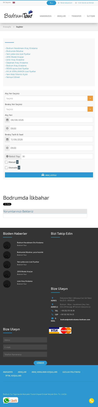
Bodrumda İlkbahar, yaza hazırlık (30, 252)
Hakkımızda (45, 16)
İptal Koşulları (13, 375)
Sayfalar (19, 27)
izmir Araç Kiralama (24, 281)
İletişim (91, 16)
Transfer (76, 16)
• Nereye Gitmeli (12, 77)
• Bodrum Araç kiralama (15, 65)
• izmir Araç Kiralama (14, 59)
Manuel (14, 162)
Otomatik (14, 167)
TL (51, 3)
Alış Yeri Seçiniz (12, 93)
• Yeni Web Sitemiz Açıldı (16, 74)
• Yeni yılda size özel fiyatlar (17, 54)
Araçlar (61, 16)
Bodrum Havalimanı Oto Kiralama (30, 242)
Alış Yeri (8, 115)
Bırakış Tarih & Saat (14, 134)
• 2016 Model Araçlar (14, 57)
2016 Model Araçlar (25, 271)
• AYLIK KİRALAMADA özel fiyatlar (20, 71)
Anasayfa (7, 27)
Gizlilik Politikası (71, 372)
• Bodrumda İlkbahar (14, 51)
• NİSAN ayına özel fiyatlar (17, 68)
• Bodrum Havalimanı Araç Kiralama (21, 48)
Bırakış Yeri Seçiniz (13, 104)
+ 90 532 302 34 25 (67, 314)
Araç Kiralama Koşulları (44, 372)
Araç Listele (49, 175)
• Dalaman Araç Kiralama (16, 62)
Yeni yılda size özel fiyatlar (28, 262)
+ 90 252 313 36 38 (68, 311)
